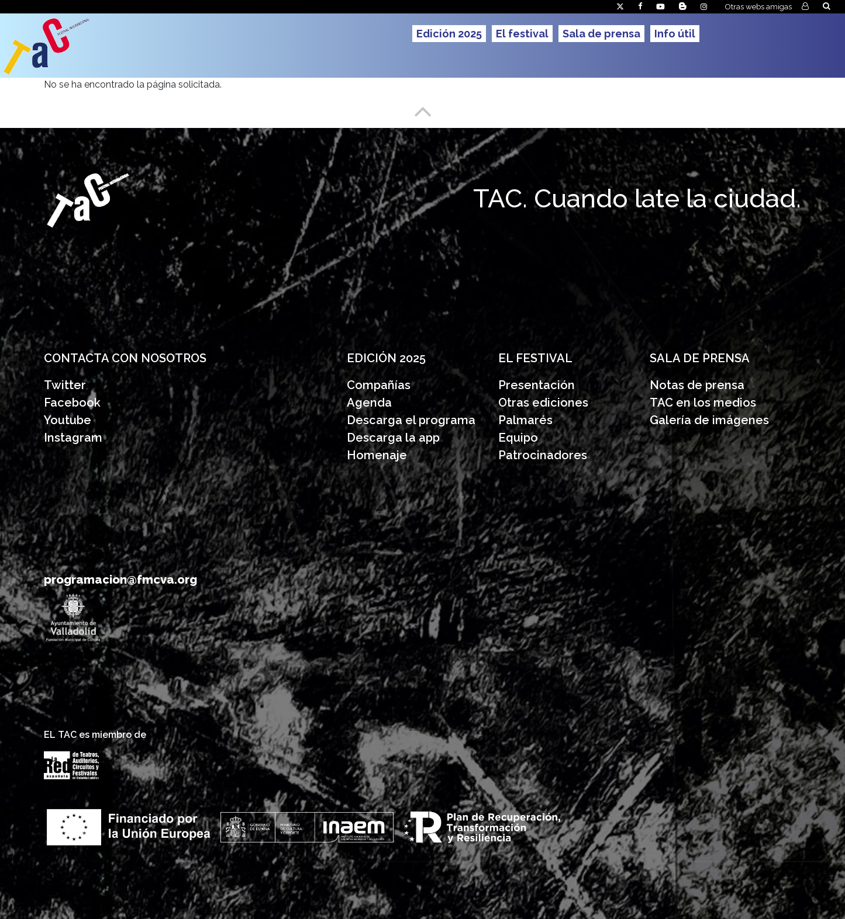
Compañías (379, 385)
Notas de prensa (697, 385)
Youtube (67, 420)
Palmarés (525, 420)
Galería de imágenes (709, 420)
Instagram (73, 438)
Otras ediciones (543, 403)
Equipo (518, 438)
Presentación (538, 385)
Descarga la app (393, 438)
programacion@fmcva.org (120, 580)
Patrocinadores (542, 455)
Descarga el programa (412, 420)
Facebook (72, 403)
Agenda (369, 403)
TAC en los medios (703, 403)
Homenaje (377, 455)
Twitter (65, 385)
